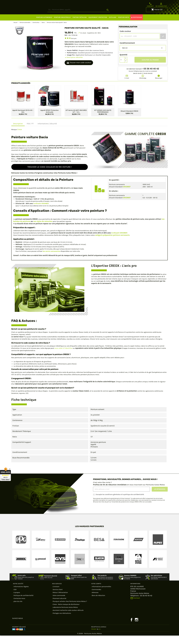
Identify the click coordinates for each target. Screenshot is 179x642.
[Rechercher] (87, 16)
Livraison (55, 593)
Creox (19, 136)
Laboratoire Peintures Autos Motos (65, 614)
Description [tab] (18, 130)
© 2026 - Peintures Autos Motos (89, 640)
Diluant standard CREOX (129, 117)
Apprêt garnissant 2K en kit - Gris (22, 117)
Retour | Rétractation (60, 599)
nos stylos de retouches (42, 228)
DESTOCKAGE (136, 24)
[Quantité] (122, 66)
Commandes (96, 596)
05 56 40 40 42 (151, 75)
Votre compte (96, 590)
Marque (14, 136)
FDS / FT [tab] (30, 130)
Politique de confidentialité (23, 602)
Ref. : (66, 42)
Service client (57, 596)
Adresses (94, 599)
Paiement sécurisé (59, 605)
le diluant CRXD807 (41, 210)
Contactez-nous (19, 605)
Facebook (131, 626)
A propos (16, 599)
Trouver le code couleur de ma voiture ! (49, 173)
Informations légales (21, 593)
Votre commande (58, 602)
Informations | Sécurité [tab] (47, 130)
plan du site (17, 608)
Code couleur (125, 38)
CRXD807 (126, 193)
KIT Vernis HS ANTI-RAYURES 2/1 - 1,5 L (76, 117)
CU (99, 635)
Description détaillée (74, 64)
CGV (15, 596)
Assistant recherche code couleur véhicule (68, 617)
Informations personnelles (101, 593)
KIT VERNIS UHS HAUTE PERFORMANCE (102, 117)
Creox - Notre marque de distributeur (66, 611)
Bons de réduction (98, 602)
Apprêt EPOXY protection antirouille (49, 117)
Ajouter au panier (150, 66)
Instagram (136, 626)
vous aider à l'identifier (63, 355)
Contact (150, 4)
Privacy (94, 635)
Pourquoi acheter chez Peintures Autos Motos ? (69, 608)
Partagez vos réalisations (61, 620)
